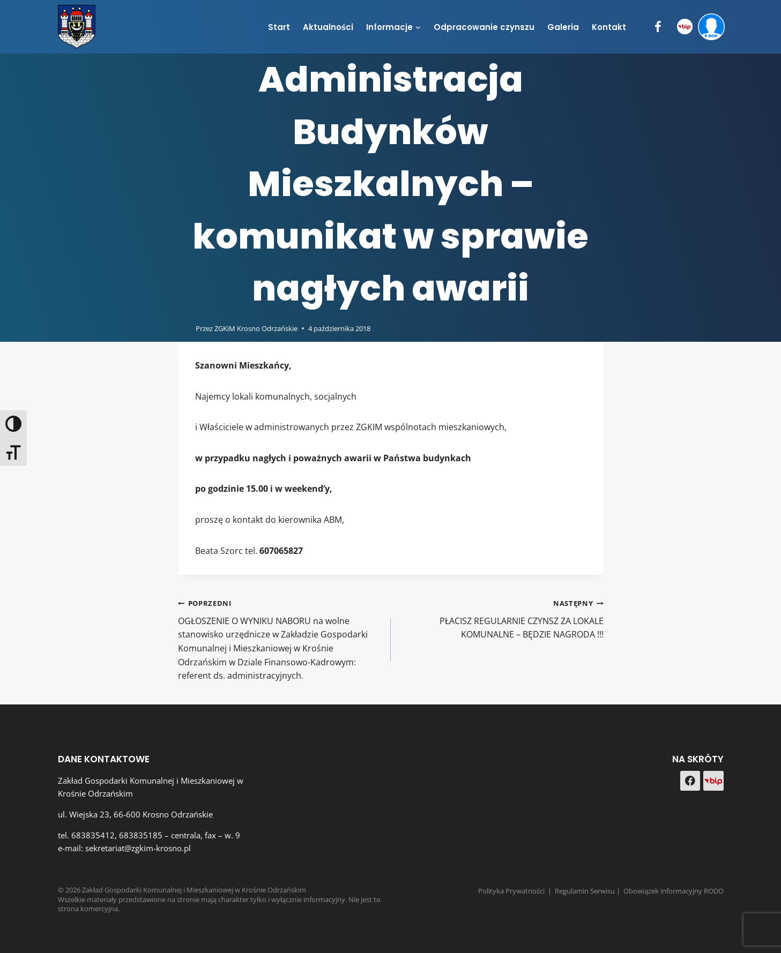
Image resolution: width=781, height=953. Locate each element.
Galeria (563, 27)
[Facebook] (658, 27)
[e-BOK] (712, 27)
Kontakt (609, 27)
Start (279, 27)
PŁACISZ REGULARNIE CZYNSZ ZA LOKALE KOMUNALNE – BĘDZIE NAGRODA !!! (501, 618)
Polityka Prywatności (511, 891)
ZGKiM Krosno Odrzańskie (255, 328)
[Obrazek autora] (184, 328)
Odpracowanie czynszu (484, 27)
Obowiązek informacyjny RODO (673, 891)
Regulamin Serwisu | (589, 891)
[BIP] (685, 27)
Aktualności (328, 27)
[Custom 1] (713, 781)
